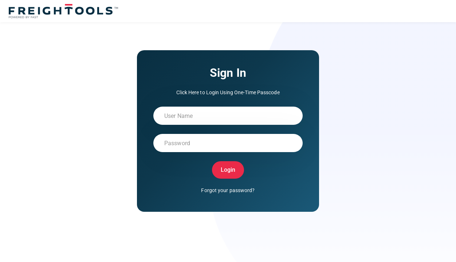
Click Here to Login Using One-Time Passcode (227, 92)
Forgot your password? (228, 190)
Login (228, 169)
